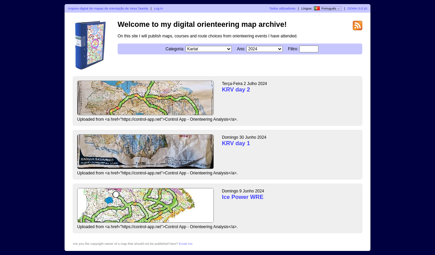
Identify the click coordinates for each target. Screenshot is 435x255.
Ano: (241, 49)
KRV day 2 (236, 89)
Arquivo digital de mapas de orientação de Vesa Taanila (108, 8)
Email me (185, 243)
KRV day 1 (236, 143)
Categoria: (175, 49)
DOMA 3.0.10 (357, 8)
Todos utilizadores (282, 8)
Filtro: (293, 49)
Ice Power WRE (242, 197)
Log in (158, 8)
